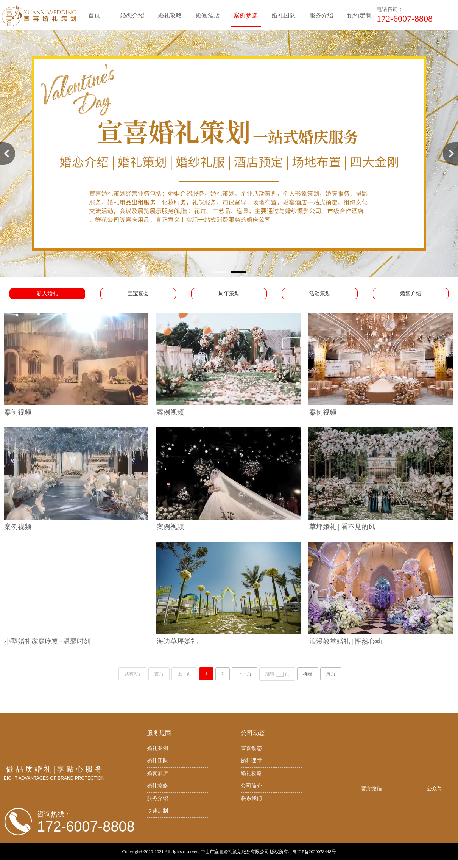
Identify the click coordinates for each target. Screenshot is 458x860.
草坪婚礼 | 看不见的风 (342, 527)
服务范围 (159, 733)
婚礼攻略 (157, 786)
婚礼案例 (157, 748)
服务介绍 (157, 798)
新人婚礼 (47, 293)
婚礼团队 (157, 761)
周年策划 (229, 293)
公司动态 (253, 733)
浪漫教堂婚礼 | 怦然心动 (345, 641)
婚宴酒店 (157, 773)
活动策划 (319, 293)
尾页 (330, 674)
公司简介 (251, 786)
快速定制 (157, 811)
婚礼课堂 (251, 761)
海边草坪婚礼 (177, 641)
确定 (307, 674)
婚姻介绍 (410, 293)
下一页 (244, 674)
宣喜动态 (251, 748)
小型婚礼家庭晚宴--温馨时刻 (47, 641)
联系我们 (251, 798)
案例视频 (17, 412)
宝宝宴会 (138, 293)
